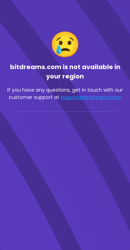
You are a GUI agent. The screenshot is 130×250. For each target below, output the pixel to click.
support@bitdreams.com (91, 97)
